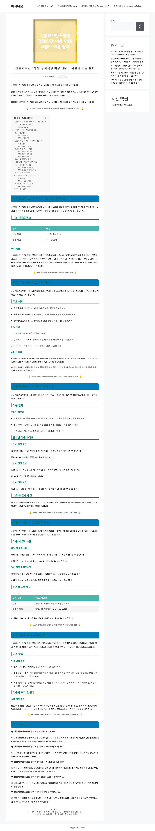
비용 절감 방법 (26, 181)
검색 (113, 20)
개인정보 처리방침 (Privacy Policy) (95, 6)
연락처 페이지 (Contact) (67, 6)
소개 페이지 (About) (45, 6)
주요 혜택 (21, 133)
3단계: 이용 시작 (27, 156)
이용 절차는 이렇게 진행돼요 (25, 162)
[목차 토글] (44, 118)
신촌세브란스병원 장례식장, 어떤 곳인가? (30, 121)
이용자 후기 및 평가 (25, 183)
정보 (55, 809)
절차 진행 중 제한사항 (29, 170)
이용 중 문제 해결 (24, 159)
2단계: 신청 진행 (27, 154)
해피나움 (17, 6)
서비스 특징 (25, 138)
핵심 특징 (25, 127)
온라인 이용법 (26, 146)
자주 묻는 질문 (20, 189)
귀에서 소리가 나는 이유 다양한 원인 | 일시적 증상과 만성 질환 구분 (56, 811)
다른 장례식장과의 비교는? (25, 175)
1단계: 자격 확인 (27, 151)
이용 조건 (25, 135)
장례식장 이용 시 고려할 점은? (26, 130)
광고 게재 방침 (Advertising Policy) (127, 6)
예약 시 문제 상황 (27, 167)
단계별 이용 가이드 (25, 149)
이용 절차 (21, 143)
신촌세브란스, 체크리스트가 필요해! (28, 140)
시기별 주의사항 (24, 172)
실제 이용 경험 (26, 186)
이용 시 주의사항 (24, 165)
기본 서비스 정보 (24, 124)
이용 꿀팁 (21, 178)
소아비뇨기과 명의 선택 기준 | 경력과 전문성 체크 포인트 (56, 814)
